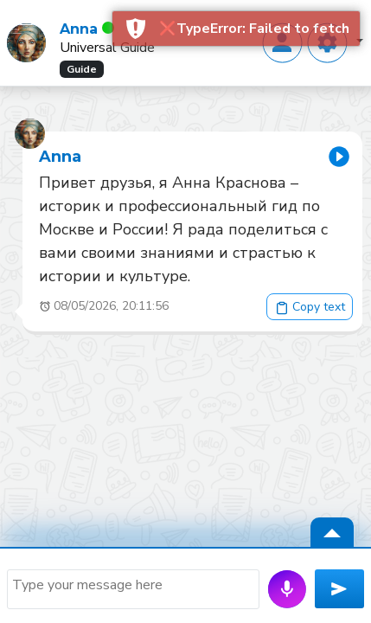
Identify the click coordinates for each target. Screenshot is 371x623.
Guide (82, 69)
